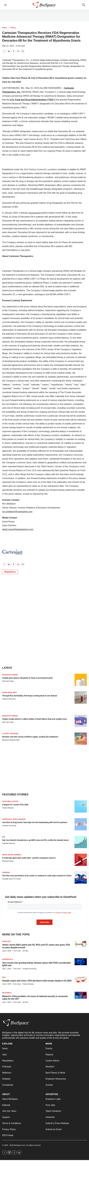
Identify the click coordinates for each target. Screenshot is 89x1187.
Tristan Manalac (8, 808)
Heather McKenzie (9, 699)
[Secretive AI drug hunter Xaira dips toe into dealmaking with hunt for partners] (81, 824)
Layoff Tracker (10, 734)
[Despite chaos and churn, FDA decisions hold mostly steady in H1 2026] (81, 979)
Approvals (7, 959)
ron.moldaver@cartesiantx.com (17, 511)
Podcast (6, 941)
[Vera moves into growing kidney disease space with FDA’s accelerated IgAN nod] (81, 961)
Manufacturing (10, 675)
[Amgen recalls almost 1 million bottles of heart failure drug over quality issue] (81, 721)
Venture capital (10, 801)
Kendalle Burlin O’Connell (11, 879)
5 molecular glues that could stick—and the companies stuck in (29, 858)
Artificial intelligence (13, 819)
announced (34, 213)
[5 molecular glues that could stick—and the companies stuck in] (81, 860)
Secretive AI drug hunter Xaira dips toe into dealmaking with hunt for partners (34, 822)
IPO (3, 837)
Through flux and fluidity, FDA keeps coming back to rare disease (29, 696)
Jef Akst (25, 951)
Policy (13, 28)
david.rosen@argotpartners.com (17, 529)
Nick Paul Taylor (8, 681)
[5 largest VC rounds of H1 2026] (81, 806)
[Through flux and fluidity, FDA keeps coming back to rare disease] (81, 697)
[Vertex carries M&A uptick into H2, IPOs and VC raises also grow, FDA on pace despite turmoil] (81, 943)
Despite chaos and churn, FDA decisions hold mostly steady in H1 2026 (37, 981)
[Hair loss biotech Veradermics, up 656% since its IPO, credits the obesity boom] (81, 842)
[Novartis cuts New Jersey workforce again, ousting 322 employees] (81, 739)
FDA (4, 977)
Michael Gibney (7, 861)
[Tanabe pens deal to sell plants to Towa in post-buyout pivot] (81, 680)
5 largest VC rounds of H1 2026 (15, 805)
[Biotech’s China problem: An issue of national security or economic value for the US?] (81, 995)
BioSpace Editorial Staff (10, 740)
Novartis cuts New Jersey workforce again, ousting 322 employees (30, 737)
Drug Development (11, 855)
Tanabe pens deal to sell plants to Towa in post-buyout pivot (27, 678)
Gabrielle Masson (8, 843)
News (4, 28)
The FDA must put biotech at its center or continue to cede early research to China (36, 876)
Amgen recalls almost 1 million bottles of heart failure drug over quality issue (34, 719)
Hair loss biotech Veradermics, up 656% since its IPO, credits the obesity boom (35, 840)
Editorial (7, 993)
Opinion (6, 872)
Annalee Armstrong (9, 826)
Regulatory (10, 572)
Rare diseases (9, 692)
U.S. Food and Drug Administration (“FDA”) (32, 100)
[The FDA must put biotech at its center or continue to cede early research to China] (81, 877)
